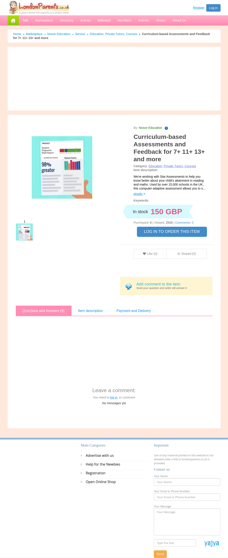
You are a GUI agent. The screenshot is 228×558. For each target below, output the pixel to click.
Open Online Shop (101, 482)
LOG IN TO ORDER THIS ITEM (172, 231)
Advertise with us (100, 455)
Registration (96, 473)
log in (113, 397)
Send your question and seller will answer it (172, 286)
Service (80, 34)
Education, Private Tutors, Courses (113, 34)
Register (198, 7)
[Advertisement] (114, 78)
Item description (90, 311)
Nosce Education (58, 34)
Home (17, 34)
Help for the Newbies (103, 464)
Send (160, 554)
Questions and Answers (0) (43, 311)
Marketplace (34, 34)
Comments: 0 (184, 222)
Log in (213, 8)
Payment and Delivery (134, 311)
